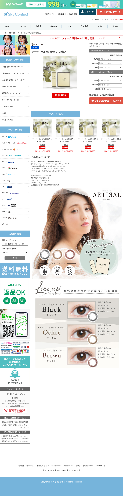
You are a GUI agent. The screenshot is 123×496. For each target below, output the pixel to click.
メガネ (4, 113)
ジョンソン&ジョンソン (15, 143)
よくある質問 (49, 470)
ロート (7, 199)
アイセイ (9, 212)
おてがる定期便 (7, 120)
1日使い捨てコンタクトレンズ (12, 67)
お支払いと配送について (84, 466)
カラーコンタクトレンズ (10, 100)
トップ (4, 33)
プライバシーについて (54, 466)
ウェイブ (9, 137)
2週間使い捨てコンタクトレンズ (13, 73)
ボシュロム (12, 155)
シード (7, 187)
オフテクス (11, 193)
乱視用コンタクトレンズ (10, 87)
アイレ (7, 180)
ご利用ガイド (100, 466)
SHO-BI (12, 33)
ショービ (10, 218)
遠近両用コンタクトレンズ (11, 93)
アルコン (8, 162)
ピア (6, 224)
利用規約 (40, 466)
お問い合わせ (61, 470)
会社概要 (21, 466)
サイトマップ (73, 470)
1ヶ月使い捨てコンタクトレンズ (13, 80)
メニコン (10, 168)
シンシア (9, 174)
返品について (69, 466)
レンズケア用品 (7, 106)
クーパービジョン (12, 149)
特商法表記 (30, 466)
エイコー (9, 205)
